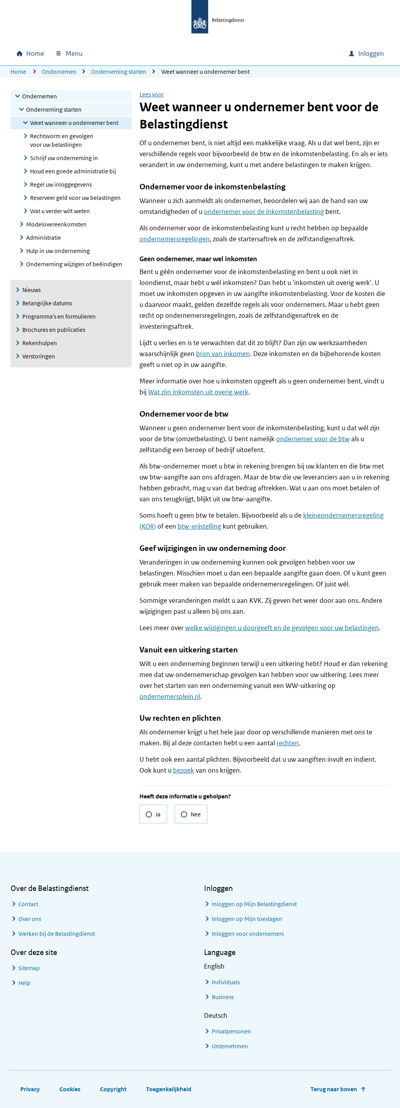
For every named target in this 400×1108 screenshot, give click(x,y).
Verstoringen (38, 356)
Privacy (30, 1089)
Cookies (69, 1089)
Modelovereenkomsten (56, 224)
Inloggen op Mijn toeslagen (247, 919)
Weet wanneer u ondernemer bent (74, 122)
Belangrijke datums (47, 303)
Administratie (43, 237)
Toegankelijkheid (168, 1089)
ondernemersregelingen (174, 239)
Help (24, 983)
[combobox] (275, 53)
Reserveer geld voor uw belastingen (75, 197)
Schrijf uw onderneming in (64, 158)
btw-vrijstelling (199, 526)
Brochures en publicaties (53, 329)
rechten (288, 743)
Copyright (113, 1089)
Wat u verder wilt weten (60, 211)
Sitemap (29, 968)
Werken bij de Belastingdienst (56, 933)
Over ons (29, 919)
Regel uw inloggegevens (61, 184)
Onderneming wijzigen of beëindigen (74, 264)
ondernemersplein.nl (169, 696)
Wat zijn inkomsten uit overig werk (198, 392)
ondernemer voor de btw (313, 439)
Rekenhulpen (39, 343)
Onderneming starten (118, 71)
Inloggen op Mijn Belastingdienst (254, 904)
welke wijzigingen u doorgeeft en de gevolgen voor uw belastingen (282, 627)
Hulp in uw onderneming (58, 251)
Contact (28, 904)
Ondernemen (59, 71)
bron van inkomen (223, 353)
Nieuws (31, 290)
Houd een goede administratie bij (73, 171)
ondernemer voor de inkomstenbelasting (264, 211)
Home (18, 71)
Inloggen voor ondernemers (248, 933)
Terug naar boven (334, 1089)
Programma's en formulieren (59, 316)
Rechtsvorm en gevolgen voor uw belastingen (61, 140)
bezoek (183, 770)
